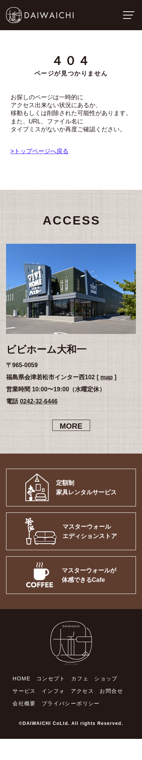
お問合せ (111, 691)
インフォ (53, 691)
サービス (24, 691)
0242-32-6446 (39, 401)
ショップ (106, 678)
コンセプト (51, 678)
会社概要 (24, 703)
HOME (21, 678)
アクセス (82, 691)
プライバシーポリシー (71, 703)
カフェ (80, 678)
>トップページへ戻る (40, 151)
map (106, 377)
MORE (71, 426)
